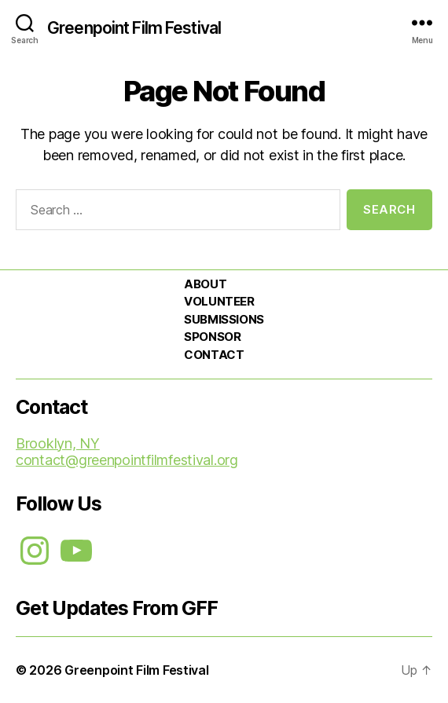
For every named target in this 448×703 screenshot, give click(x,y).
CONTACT (214, 354)
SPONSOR (212, 336)
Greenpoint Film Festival (134, 28)
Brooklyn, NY (58, 443)
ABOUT (205, 283)
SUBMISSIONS (223, 319)
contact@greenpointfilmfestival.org (127, 460)
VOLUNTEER (219, 301)
